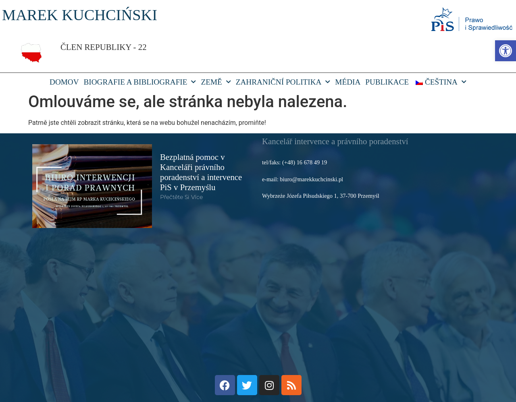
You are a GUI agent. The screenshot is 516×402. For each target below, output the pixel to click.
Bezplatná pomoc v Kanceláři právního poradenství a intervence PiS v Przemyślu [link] (201, 172)
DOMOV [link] (64, 82)
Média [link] (347, 82)
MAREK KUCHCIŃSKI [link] (79, 14)
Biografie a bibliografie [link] (140, 82)
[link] (505, 50)
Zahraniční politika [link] (283, 82)
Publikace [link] (387, 82)
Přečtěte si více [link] (181, 197)
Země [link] (216, 82)
